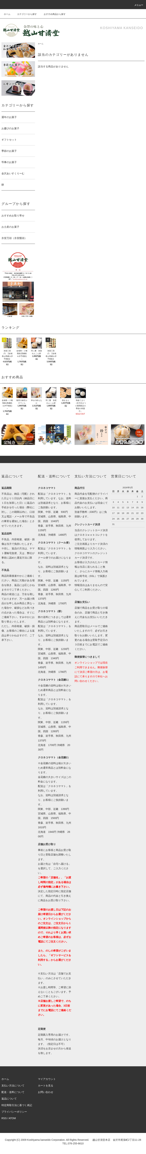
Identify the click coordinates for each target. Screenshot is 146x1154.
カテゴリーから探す (25, 14)
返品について (9, 1098)
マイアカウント (47, 1079)
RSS (4, 1118)
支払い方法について (12, 1085)
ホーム (7, 14)
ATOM (12, 1118)
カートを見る (45, 1085)
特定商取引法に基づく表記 (16, 1105)
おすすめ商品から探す (52, 14)
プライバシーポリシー (14, 1111)
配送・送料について (12, 1092)
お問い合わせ (45, 1092)
